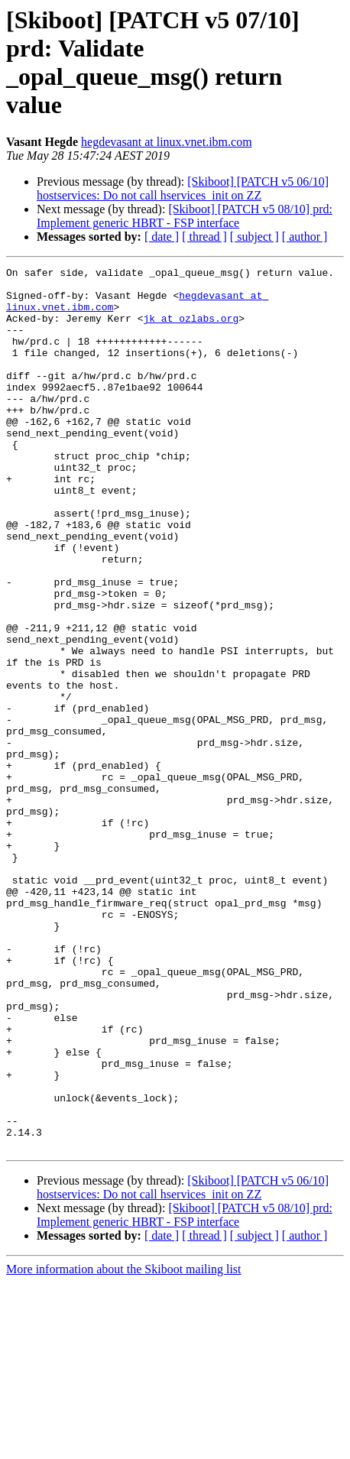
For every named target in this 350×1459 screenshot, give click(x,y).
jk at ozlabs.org (190, 329)
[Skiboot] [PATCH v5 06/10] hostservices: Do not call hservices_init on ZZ (183, 188)
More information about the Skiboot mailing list (123, 1445)
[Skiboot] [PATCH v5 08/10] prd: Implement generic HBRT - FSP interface (184, 216)
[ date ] (161, 236)
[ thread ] (204, 236)
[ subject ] (254, 236)
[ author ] (305, 236)
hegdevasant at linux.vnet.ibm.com (166, 141)
